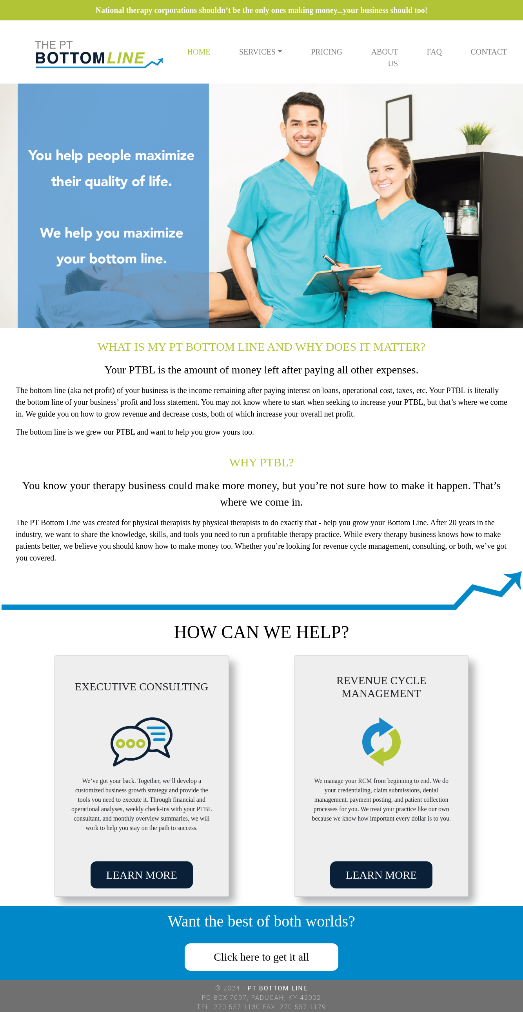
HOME (199, 51)
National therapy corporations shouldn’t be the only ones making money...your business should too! (262, 10)
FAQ (434, 51)
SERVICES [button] (257, 51)
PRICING (326, 51)
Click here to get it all (261, 957)
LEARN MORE (141, 875)
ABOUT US (384, 57)
